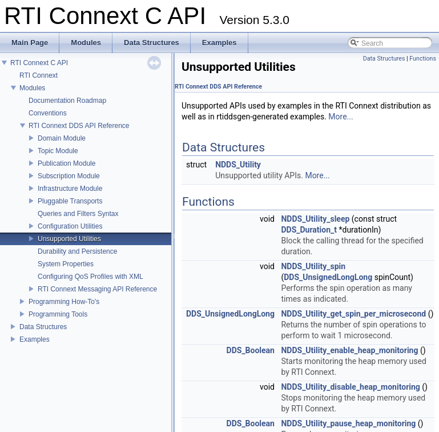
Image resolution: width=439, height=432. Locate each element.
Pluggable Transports (70, 201)
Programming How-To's (64, 302)
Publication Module (66, 163)
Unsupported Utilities (69, 239)
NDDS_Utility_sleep (315, 218)
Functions (422, 58)
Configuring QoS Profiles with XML (90, 277)
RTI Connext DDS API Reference (79, 126)
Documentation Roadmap (67, 101)
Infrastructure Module (70, 189)
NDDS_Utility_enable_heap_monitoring (349, 350)
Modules (32, 88)
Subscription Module (69, 176)
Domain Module (62, 138)
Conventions (48, 113)
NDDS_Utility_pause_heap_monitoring (348, 423)
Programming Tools (58, 314)
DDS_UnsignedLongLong (328, 277)
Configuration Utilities (70, 226)
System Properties (66, 264)
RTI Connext (38, 75)
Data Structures (43, 327)
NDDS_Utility (238, 164)
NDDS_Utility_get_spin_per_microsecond (353, 313)
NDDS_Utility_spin (313, 266)
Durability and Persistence (77, 251)
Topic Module (58, 151)
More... (340, 116)
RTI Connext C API (39, 63)
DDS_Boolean (251, 350)
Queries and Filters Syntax (78, 214)
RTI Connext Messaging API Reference (97, 289)
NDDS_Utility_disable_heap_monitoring (350, 386)
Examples (34, 339)
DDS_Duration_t (309, 229)
